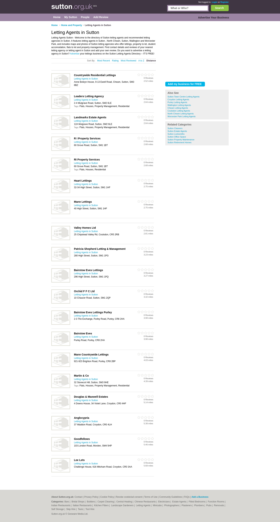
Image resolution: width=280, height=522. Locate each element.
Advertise (74, 53)
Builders (91, 501)
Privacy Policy (91, 497)
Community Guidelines (170, 497)
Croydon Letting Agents (178, 99)
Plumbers (199, 505)
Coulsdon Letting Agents (179, 111)
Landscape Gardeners (122, 505)
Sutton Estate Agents (177, 131)
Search (219, 7)
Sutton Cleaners (175, 128)
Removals (219, 505)
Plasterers (187, 505)
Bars (67, 501)
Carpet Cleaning (106, 501)
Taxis (81, 509)
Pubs (209, 505)
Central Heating (124, 501)
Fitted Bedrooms (197, 501)
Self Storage (57, 509)
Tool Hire (89, 509)
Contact (78, 497)
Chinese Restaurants (145, 501)
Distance (151, 60)
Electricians (164, 501)
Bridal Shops (78, 501)
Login (214, 2)
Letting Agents (143, 505)
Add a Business (200, 497)
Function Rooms (216, 501)
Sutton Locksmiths (176, 134)
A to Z (141, 60)
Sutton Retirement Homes (180, 142)
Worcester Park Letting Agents (181, 116)
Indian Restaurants (61, 505)
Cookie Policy (107, 497)
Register (224, 2)
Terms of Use (151, 497)
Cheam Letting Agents (178, 108)
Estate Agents (179, 501)
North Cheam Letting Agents (181, 113)
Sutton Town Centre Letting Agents (183, 97)
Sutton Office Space (177, 137)
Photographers (172, 505)
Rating (115, 60)
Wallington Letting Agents (179, 105)
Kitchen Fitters (101, 505)
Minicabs (157, 505)
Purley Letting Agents (177, 102)
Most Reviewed (128, 60)
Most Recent (103, 60)
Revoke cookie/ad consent (129, 497)
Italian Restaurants (82, 505)
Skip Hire (71, 509)
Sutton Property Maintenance (181, 139)
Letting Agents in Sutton (86, 78)
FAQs (187, 497)
